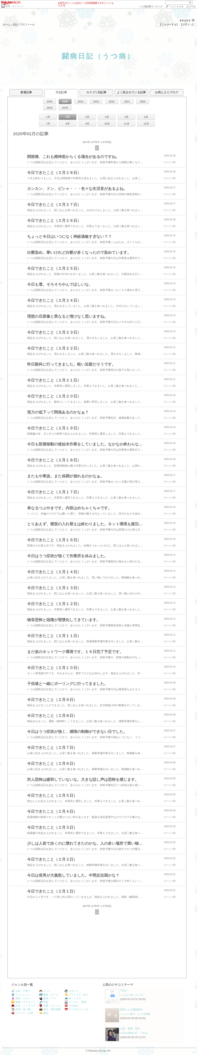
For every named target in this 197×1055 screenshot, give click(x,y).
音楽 (43, 1002)
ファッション (20, 994)
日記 (15, 24)
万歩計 (124, 990)
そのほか (72, 1005)
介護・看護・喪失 (130, 1028)
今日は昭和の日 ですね (134, 1033)
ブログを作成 (176, 6)
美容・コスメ (20, 998)
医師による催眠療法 (131, 1009)
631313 (185, 20)
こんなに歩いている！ (132, 994)
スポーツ (72, 991)
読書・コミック (50, 1005)
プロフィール (27, 24)
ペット (45, 991)
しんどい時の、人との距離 (135, 1013)
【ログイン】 (187, 24)
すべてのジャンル (77, 1009)
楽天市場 (190, 6)
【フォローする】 (169, 24)
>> (151, 6)
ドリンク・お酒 (22, 1013)
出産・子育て (20, 991)
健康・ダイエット (14, 6)
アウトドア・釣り (77, 994)
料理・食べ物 (20, 1009)
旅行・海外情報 (50, 1009)
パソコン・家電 (75, 1002)
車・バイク (73, 998)
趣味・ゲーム (48, 994)
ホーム (7, 24)
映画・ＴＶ (47, 998)
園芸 (43, 1013)
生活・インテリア (23, 1005)
